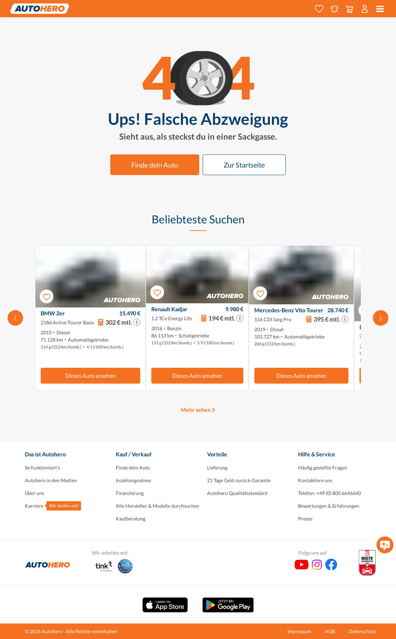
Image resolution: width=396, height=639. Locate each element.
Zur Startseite (244, 165)
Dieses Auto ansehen (90, 375)
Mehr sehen (196, 409)
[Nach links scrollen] (15, 318)
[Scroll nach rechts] (380, 318)
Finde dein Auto (154, 165)
